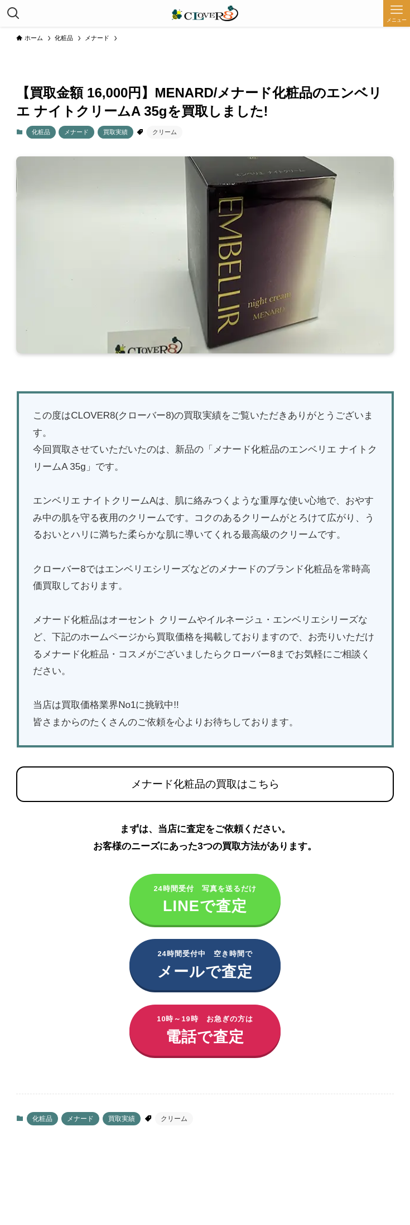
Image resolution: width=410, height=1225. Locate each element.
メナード (76, 132)
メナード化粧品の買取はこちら (205, 784)
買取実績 (115, 132)
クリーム (164, 132)
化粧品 (41, 132)
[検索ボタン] (13, 13)
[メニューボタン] (396, 13)
